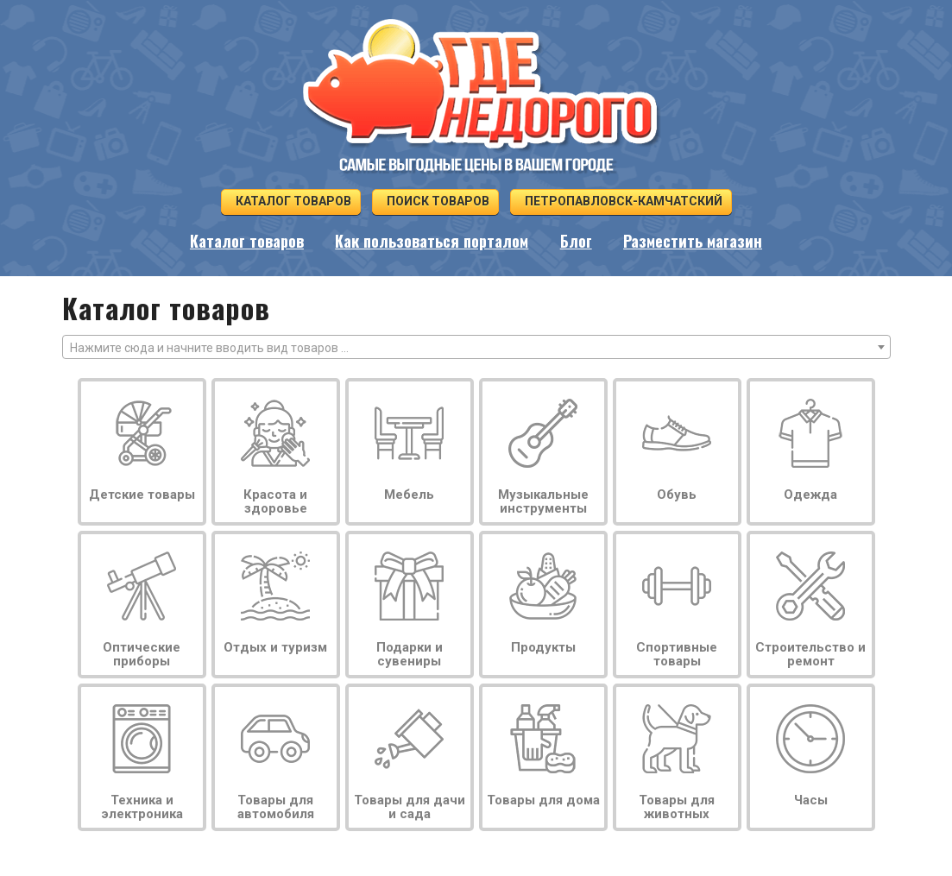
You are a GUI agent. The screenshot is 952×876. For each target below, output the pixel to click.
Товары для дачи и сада (409, 807)
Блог (576, 241)
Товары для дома (543, 800)
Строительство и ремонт (810, 654)
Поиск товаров (435, 201)
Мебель (409, 494)
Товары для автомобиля (275, 807)
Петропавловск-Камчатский (621, 201)
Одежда (810, 494)
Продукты (543, 647)
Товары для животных (677, 807)
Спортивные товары (676, 654)
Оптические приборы (141, 654)
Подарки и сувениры (409, 654)
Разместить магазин (692, 241)
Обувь (677, 494)
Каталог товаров (290, 201)
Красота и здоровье (275, 501)
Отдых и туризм (275, 647)
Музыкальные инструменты (543, 501)
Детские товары (142, 494)
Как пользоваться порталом (431, 241)
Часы (811, 800)
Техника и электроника (142, 807)
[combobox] (476, 347)
